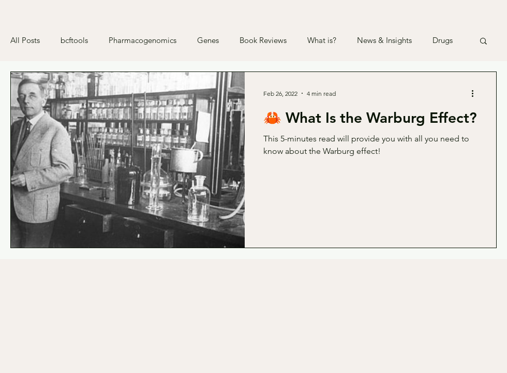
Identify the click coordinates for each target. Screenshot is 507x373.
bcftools (74, 40)
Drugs (443, 40)
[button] (483, 41)
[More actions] (476, 93)
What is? (321, 40)
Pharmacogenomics (142, 40)
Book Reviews (263, 40)
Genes (208, 40)
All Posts (25, 40)
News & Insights (384, 40)
